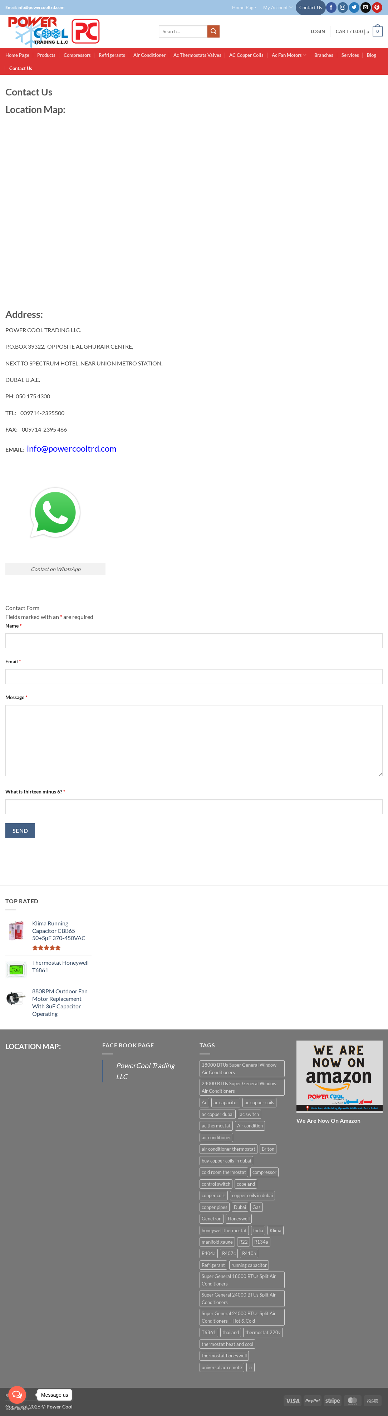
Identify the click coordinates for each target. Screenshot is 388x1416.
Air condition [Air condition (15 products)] (250, 1126)
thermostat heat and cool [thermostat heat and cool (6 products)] (227, 1344)
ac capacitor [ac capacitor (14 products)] (225, 1102)
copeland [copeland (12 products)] (246, 1184)
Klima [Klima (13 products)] (275, 1230)
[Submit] (213, 31)
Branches (323, 55)
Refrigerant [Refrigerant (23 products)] (213, 1265)
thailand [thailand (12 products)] (230, 1332)
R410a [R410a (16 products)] (249, 1253)
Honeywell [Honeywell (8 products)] (239, 1218)
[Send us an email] (365, 7)
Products (46, 55)
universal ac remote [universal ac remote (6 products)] (222, 1367)
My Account (278, 7)
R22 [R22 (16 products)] (243, 1242)
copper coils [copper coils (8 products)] (214, 1195)
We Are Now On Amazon (328, 1120)
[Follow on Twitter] (354, 7)
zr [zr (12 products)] (250, 1367)
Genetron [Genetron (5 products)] (211, 1218)
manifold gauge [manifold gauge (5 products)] (217, 1242)
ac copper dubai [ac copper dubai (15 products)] (218, 1114)
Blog (371, 55)
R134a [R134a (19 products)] (261, 1242)
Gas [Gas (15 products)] (256, 1207)
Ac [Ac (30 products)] (204, 1102)
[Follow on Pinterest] (377, 7)
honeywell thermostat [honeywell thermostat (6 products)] (224, 1230)
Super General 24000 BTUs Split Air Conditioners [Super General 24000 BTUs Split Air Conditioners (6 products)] (239, 1298)
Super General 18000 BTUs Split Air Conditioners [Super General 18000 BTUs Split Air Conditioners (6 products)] (239, 1279)
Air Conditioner (149, 55)
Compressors (77, 55)
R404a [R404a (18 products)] (209, 1253)
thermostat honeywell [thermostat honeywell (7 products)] (224, 1355)
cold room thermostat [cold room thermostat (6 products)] (224, 1172)
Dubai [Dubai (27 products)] (240, 1207)
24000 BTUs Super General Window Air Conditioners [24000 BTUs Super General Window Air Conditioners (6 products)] (239, 1087)
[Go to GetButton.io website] (17, 1408)
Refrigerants (112, 55)
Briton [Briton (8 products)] (268, 1149)
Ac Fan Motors (289, 54)
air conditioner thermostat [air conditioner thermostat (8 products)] (228, 1149)
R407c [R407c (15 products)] (229, 1253)
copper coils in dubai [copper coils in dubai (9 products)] (252, 1195)
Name (13, 626)
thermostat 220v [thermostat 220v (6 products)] (263, 1332)
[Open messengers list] (17, 1395)
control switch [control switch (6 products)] (216, 1184)
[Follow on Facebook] (331, 7)
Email (13, 661)
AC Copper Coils (246, 55)
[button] (318, 31)
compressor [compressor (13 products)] (264, 1172)
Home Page (244, 7)
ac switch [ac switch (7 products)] (249, 1114)
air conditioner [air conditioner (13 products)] (216, 1137)
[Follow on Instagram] (343, 7)
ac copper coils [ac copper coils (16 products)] (259, 1102)
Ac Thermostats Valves (197, 55)
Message (16, 697)
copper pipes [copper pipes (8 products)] (214, 1207)
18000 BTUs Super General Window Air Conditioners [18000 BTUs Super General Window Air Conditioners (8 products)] (239, 1068)
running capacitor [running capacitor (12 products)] (249, 1265)
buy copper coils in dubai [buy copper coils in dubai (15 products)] (226, 1161)
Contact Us (310, 7)
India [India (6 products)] (258, 1230)
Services (350, 55)
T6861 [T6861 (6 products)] (209, 1332)
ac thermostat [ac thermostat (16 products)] (216, 1126)
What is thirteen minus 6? (35, 791)
